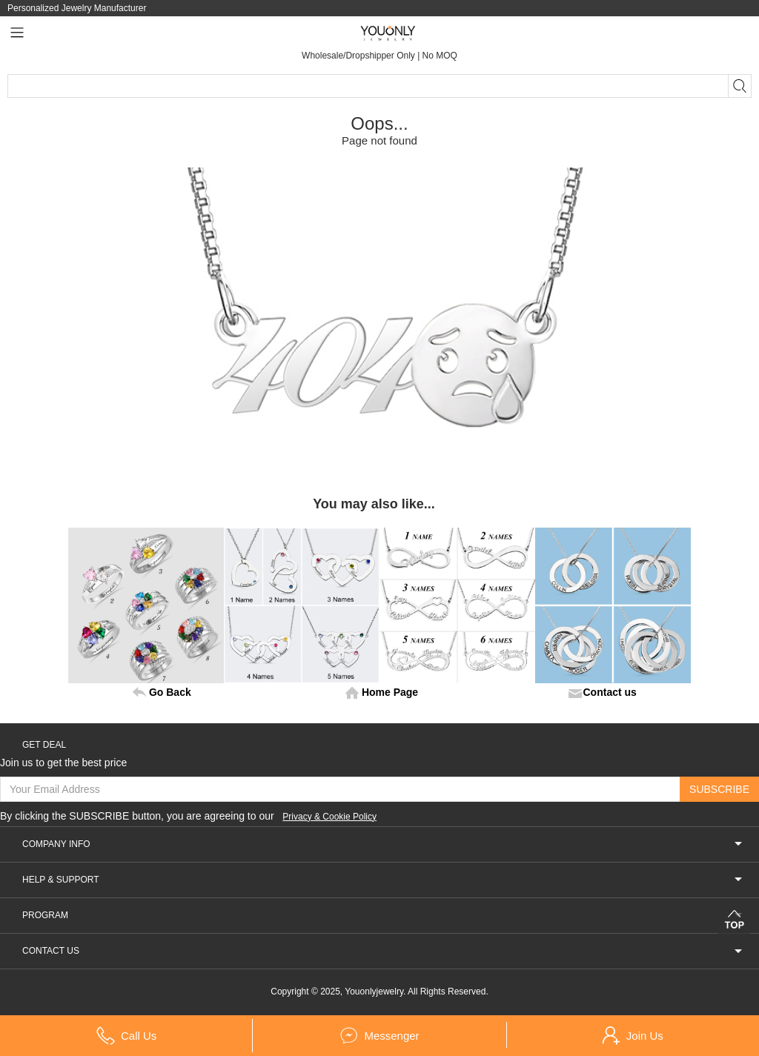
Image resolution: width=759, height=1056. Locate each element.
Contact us (610, 692)
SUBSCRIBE (719, 789)
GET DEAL (44, 745)
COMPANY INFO (382, 852)
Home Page (390, 692)
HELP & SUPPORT (382, 888)
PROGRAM (382, 923)
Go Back (170, 692)
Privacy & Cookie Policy (346, 824)
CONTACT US (382, 959)
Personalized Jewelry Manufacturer (76, 8)
